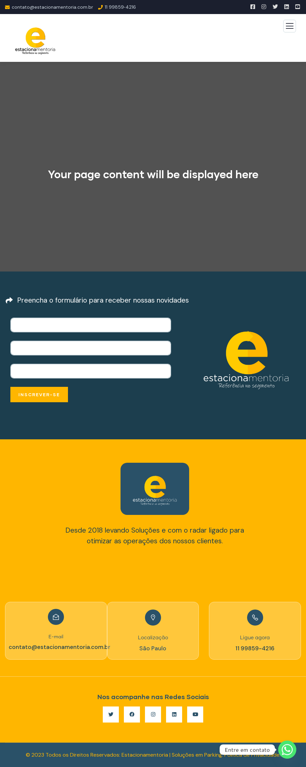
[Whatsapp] (287, 750)
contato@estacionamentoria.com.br (59, 647)
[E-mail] (56, 617)
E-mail (56, 637)
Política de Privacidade (252, 754)
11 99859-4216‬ (255, 648)
